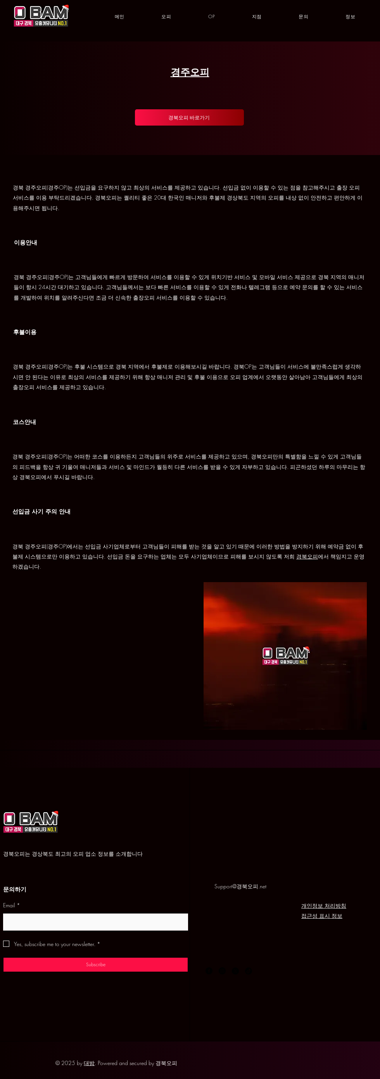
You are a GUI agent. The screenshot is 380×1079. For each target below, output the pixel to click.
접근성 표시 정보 (321, 915)
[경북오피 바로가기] (189, 117)
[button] (257, 16)
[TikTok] (248, 971)
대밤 (89, 1063)
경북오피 (307, 556)
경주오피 (190, 72)
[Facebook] (209, 971)
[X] (235, 971)
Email (11, 905)
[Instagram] (222, 971)
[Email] (93, 922)
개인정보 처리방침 (323, 905)
